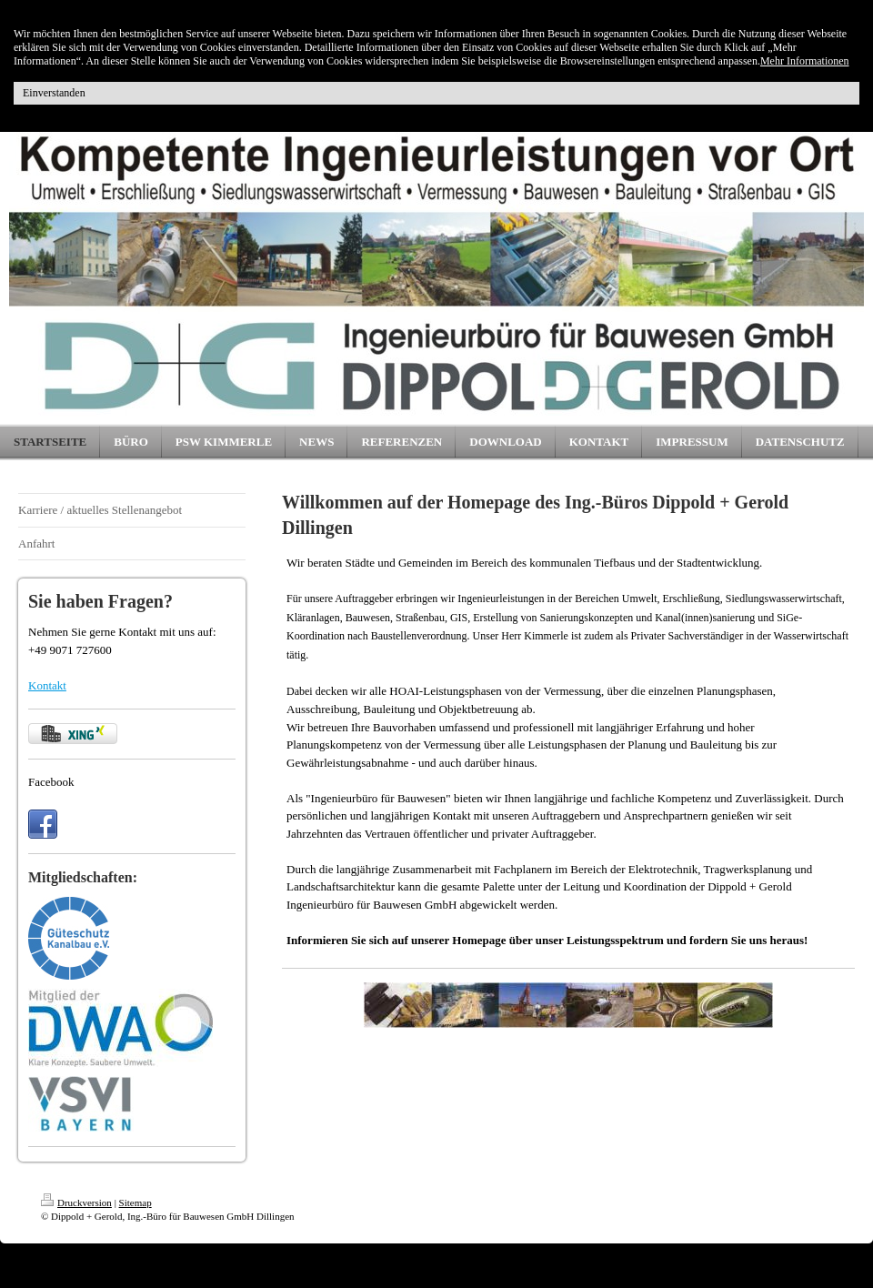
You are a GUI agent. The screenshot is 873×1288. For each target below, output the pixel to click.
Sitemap (135, 1202)
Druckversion (76, 1202)
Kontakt (47, 685)
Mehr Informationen (804, 61)
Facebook (51, 782)
